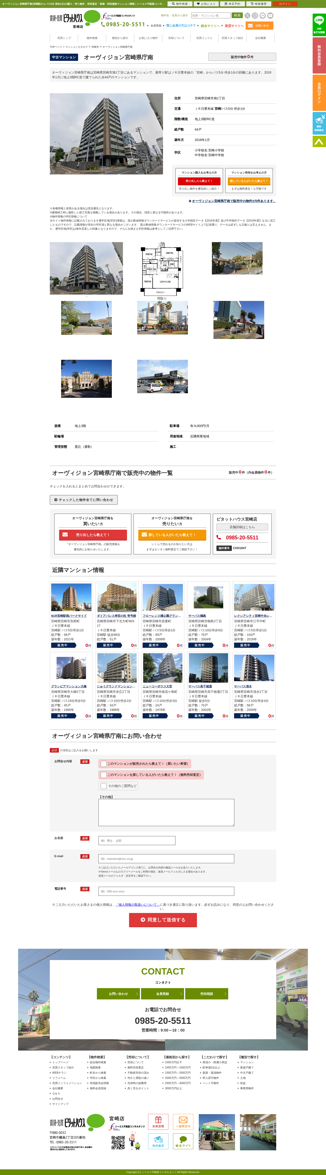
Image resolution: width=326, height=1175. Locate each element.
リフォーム (59, 1078)
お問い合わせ (118, 994)
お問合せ (57, 1098)
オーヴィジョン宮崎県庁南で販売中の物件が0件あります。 (234, 201)
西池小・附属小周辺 (215, 1062)
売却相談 (206, 994)
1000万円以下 (173, 1062)
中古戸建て (247, 1072)
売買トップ (64, 38)
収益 (243, 1083)
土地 (243, 1078)
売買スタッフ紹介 (232, 38)
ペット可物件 (211, 1083)
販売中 (63, 645)
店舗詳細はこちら (242, 527)
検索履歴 (259, 3)
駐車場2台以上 (212, 1067)
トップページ (60, 1062)
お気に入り (206, 3)
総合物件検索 (98, 1062)
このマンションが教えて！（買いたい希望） (145, 764)
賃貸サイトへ (234, 26)
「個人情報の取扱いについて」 (137, 904)
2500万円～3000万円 (178, 1083)
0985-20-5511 (237, 538)
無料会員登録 (98, 1088)
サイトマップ (60, 1104)
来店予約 (232, 3)
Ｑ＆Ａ (56, 1093)
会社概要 (260, 38)
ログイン (285, 3)
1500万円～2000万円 (178, 1072)
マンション (247, 1062)
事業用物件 (247, 1088)
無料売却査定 (135, 1067)
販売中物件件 (242, 56)
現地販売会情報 (99, 1083)
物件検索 (92, 38)
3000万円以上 (173, 1088)
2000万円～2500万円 (178, 1078)
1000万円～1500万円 (178, 1067)
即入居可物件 (211, 1078)
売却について (176, 38)
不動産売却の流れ (138, 1072)
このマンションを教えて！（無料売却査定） (151, 775)
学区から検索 (98, 1078)
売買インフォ (204, 38)
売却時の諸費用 (136, 1083)
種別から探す (120, 38)
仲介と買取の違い (138, 1078)
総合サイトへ (210, 26)
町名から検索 (98, 1072)
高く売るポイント (138, 1088)
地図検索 (95, 1067)
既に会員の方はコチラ (181, 25)
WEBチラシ (59, 1072)
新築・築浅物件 (212, 1072)
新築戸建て (247, 1067)
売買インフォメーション (67, 1083)
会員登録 (156, 25)
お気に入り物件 (148, 38)
